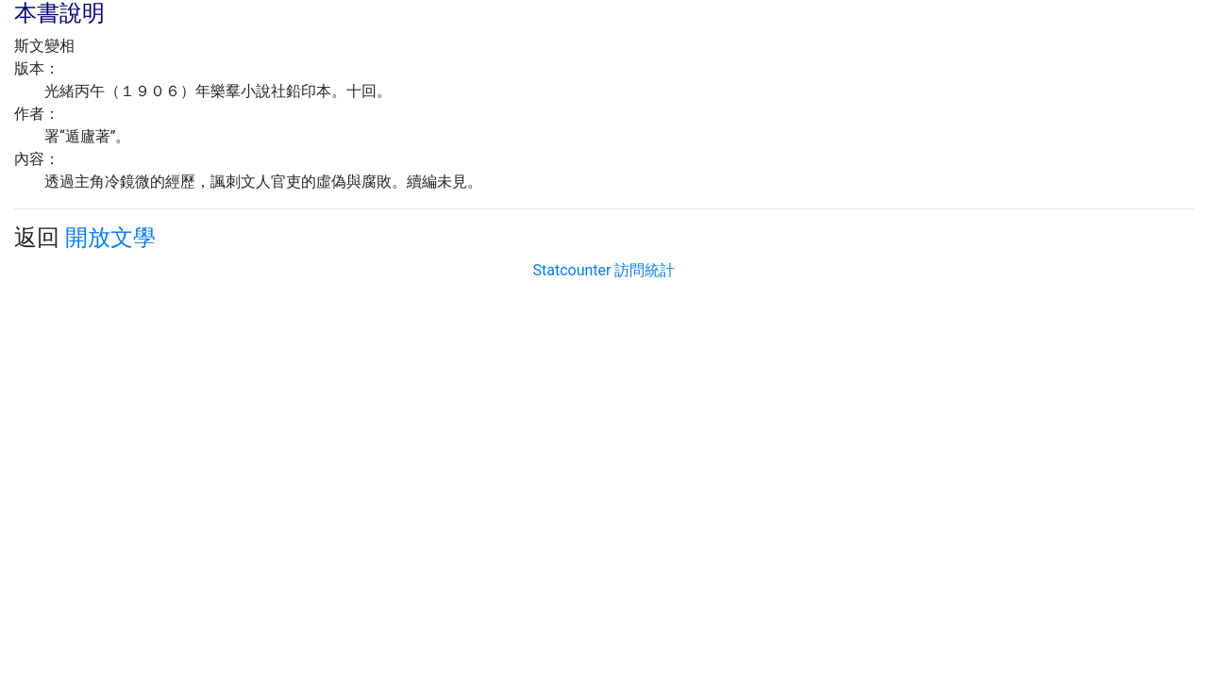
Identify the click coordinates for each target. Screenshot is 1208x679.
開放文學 (110, 237)
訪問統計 (644, 270)
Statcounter (572, 270)
